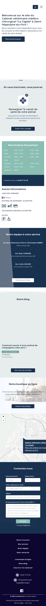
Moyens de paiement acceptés (17, 201)
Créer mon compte (23, 129)
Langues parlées (10, 193)
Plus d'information (13, 39)
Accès (5, 215)
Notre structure (23, 540)
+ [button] (3, 417)
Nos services (23, 544)
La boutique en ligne (23, 559)
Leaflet (43, 461)
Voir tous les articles (23, 370)
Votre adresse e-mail (14, 485)
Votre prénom (12, 476)
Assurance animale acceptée (16, 211)
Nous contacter (23, 552)
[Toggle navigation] (41, 7)
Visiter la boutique (23, 406)
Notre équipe (23, 548)
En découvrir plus (23, 280)
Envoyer (23, 521)
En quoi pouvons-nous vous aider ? (20, 502)
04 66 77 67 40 (23, 575)
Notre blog (23, 563)
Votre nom (29, 476)
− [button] (3, 420)
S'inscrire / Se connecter (23, 568)
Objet (8, 493)
